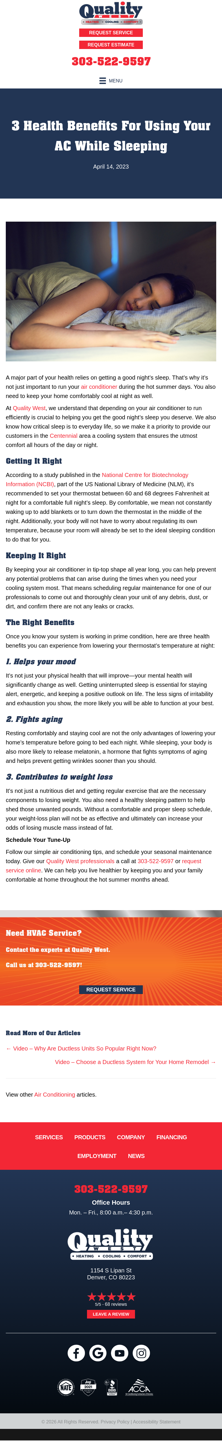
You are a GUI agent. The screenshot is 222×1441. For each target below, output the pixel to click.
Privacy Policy (115, 1421)
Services (49, 1137)
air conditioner (99, 387)
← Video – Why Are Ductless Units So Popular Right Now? (81, 1048)
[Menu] (111, 81)
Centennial (63, 436)
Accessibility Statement (157, 1421)
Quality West (29, 408)
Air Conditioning (54, 1094)
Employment (96, 1156)
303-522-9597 (111, 61)
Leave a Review (111, 1314)
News (136, 1156)
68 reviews (116, 1304)
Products (89, 1137)
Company (131, 1137)
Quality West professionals (80, 861)
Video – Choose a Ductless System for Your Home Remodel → (135, 1062)
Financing (171, 1137)
